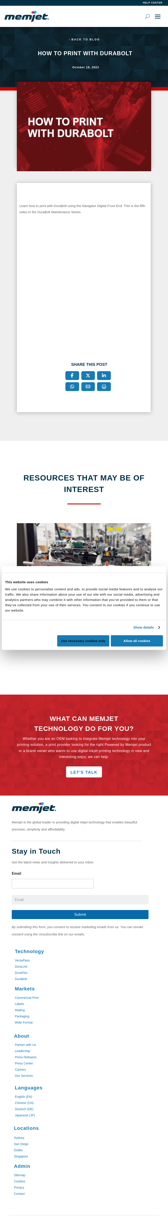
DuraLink (21, 966)
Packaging (22, 1016)
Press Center (24, 1063)
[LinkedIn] (104, 375)
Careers (20, 1069)
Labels (19, 1004)
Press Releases (26, 1057)
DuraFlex (21, 973)
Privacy (19, 1187)
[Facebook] (72, 375)
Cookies (19, 1181)
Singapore (21, 1156)
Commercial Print (27, 997)
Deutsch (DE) (24, 1109)
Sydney (19, 1138)
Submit (80, 914)
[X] (88, 375)
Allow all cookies (136, 641)
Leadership (22, 1051)
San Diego (21, 1144)
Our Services (24, 1075)
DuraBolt (21, 979)
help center (152, 2)
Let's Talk (84, 772)
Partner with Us (25, 1045)
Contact (19, 1193)
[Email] (88, 386)
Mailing (20, 1010)
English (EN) (23, 1096)
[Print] (104, 386)
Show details (143, 627)
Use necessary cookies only (83, 641)
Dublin (18, 1150)
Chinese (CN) (24, 1103)
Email (16, 873)
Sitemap (19, 1175)
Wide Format (24, 1022)
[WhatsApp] (72, 386)
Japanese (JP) (25, 1115)
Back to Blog (86, 39)
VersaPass (22, 960)
